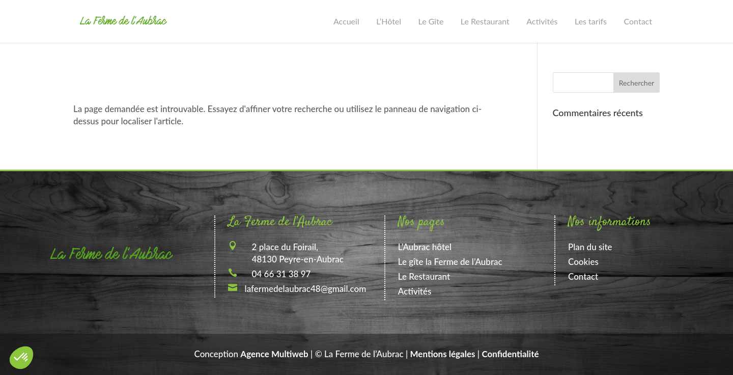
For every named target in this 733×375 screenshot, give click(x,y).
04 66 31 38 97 (281, 274)
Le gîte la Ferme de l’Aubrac (450, 261)
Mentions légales (442, 354)
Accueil (346, 21)
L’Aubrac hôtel (425, 247)
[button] (21, 357)
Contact (638, 21)
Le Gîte (431, 21)
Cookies (583, 261)
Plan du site (590, 247)
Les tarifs (591, 21)
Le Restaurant (485, 21)
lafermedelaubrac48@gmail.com (305, 288)
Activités (541, 21)
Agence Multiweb (274, 354)
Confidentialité (510, 354)
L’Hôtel (388, 21)
